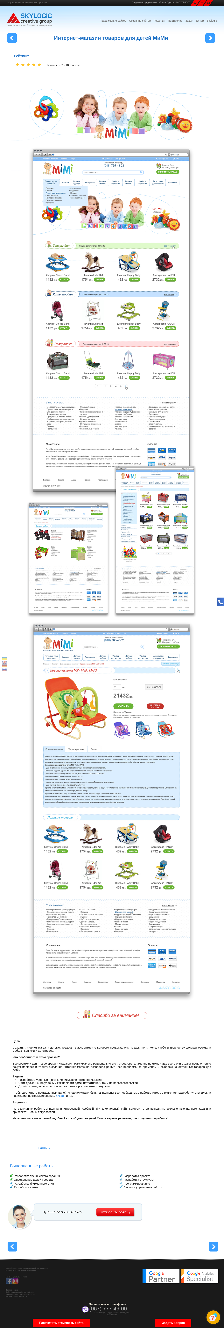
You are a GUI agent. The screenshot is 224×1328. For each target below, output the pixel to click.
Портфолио (175, 20)
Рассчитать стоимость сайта (61, 1322)
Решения (159, 20)
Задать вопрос (173, 1322)
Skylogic (212, 20)
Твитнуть (44, 1147)
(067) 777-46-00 (108, 1309)
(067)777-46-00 (182, 2)
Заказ (188, 20)
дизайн (60, 1095)
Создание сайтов (140, 20)
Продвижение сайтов (113, 20)
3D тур (199, 20)
